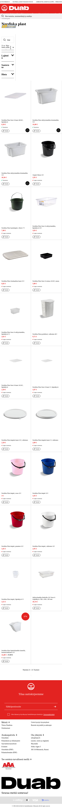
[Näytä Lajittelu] (7, 57)
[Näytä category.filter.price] (7, 74)
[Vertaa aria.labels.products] (5, 131)
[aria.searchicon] (2, 15)
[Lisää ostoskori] (27, 130)
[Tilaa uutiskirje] (55, 706)
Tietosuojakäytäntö (49, 714)
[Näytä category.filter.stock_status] (7, 66)
